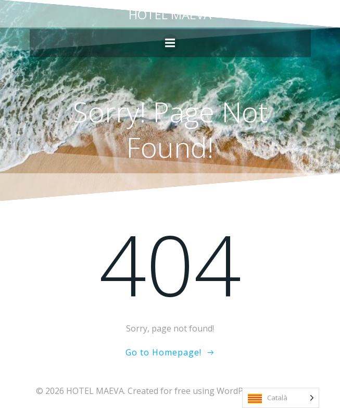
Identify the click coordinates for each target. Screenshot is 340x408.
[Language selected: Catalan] (280, 398)
